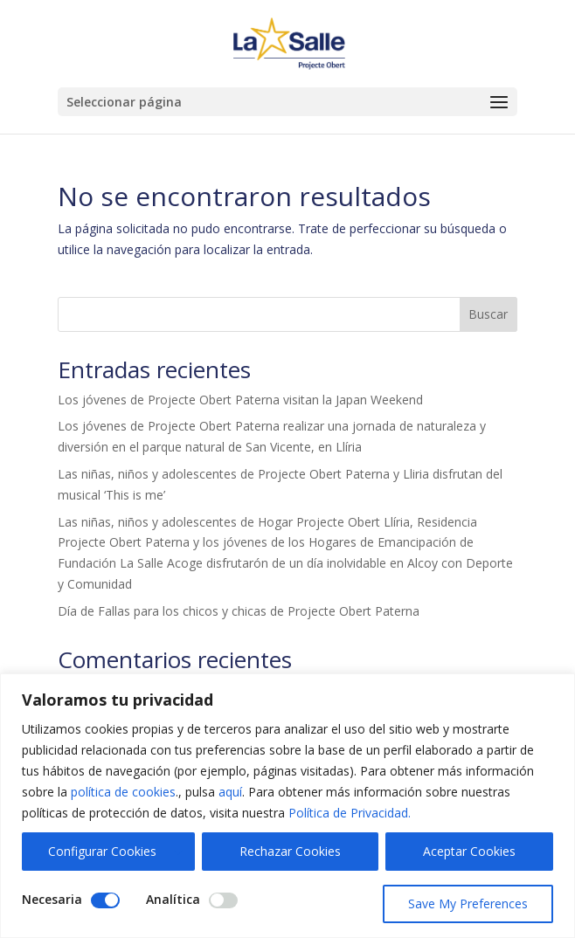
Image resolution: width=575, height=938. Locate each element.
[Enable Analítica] (223, 900)
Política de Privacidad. (349, 812)
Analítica (173, 899)
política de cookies (123, 791)
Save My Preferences (468, 903)
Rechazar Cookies (290, 851)
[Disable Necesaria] (105, 900)
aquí (230, 791)
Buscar (488, 314)
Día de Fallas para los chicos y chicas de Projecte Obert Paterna (238, 611)
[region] (287, 805)
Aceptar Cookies (469, 851)
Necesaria (52, 899)
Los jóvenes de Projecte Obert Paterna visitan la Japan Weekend (240, 399)
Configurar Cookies (102, 851)
